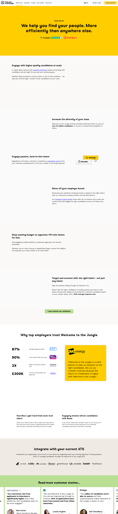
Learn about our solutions (59, 228)
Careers (71, 491)
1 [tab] (52, 444)
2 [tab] (54, 444)
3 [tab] (56, 444)
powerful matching (40, 70)
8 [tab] (65, 444)
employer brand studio (63, 158)
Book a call (96, 3)
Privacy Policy (59, 493)
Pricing (33, 2)
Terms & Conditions (71, 493)
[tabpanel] (59, 422)
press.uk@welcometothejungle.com (67, 505)
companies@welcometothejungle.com (69, 503)
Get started (110, 3)
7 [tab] (63, 444)
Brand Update (48, 491)
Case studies (40, 2)
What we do (19, 2)
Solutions (27, 2)
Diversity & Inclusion (46, 493)
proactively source (54, 128)
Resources (48, 2)
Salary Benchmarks (60, 491)
